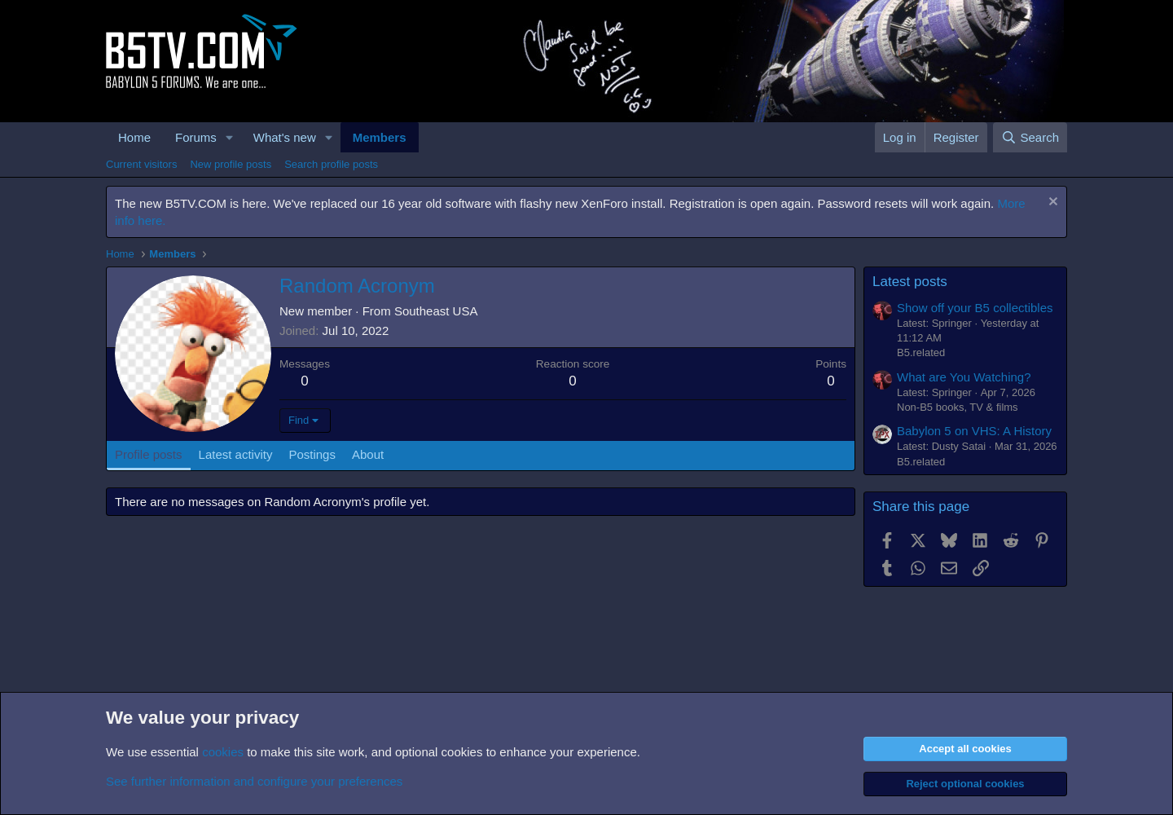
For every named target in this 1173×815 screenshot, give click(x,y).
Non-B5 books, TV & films (957, 407)
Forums (196, 137)
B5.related (921, 352)
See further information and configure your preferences (254, 781)
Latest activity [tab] (236, 454)
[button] (229, 137)
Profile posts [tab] (148, 454)
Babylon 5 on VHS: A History (974, 431)
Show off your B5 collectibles (975, 308)
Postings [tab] (312, 454)
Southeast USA (436, 311)
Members (379, 137)
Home (134, 137)
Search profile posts (331, 164)
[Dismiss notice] (1051, 203)
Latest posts (909, 281)
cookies (223, 752)
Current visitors (141, 164)
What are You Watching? (964, 377)
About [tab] (368, 454)
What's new (284, 137)
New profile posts (230, 164)
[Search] (1030, 137)
